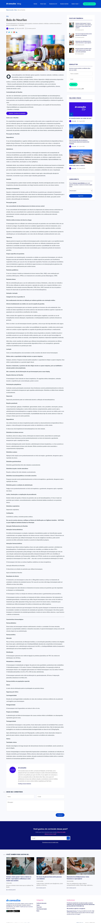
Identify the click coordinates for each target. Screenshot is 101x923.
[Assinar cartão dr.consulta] (16, 110)
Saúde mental (64, 2)
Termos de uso (80, 920)
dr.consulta (11, 25)
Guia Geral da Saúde (42, 906)
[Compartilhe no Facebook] (6, 29)
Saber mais (75, 2)
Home (35, 2)
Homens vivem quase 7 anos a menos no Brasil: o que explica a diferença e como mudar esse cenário (18, 875)
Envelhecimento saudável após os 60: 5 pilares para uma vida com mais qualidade (83, 47)
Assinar (73, 81)
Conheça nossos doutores (24, 780)
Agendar (80, 193)
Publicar (60, 812)
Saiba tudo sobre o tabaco (77, 162)
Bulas (15, 7)
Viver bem (43, 2)
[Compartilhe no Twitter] (9, 29)
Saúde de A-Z (53, 2)
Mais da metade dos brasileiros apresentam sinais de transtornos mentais (79, 139)
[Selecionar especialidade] (80, 188)
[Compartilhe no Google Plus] (14, 29)
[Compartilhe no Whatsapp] (11, 29)
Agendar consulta (89, 2)
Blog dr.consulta (9, 7)
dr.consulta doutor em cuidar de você (80, 115)
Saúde (38, 902)
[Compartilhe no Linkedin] (16, 29)
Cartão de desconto (41, 900)
